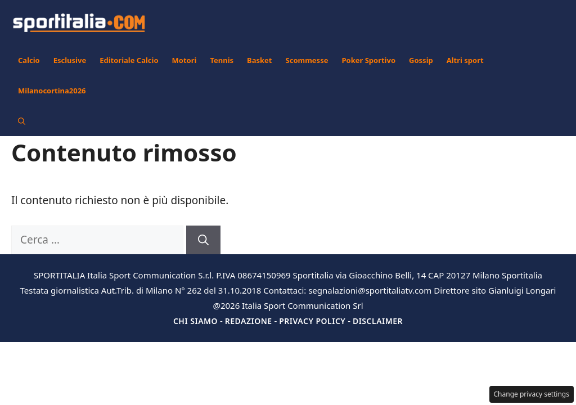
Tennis (221, 60)
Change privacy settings (532, 394)
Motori (184, 60)
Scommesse (307, 60)
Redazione (248, 321)
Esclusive (69, 60)
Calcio (29, 60)
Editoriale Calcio (129, 60)
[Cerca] (203, 240)
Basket (259, 60)
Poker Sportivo (368, 60)
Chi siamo (195, 321)
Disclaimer (378, 321)
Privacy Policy (312, 321)
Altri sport (465, 60)
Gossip (421, 60)
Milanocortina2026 (52, 91)
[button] (21, 121)
